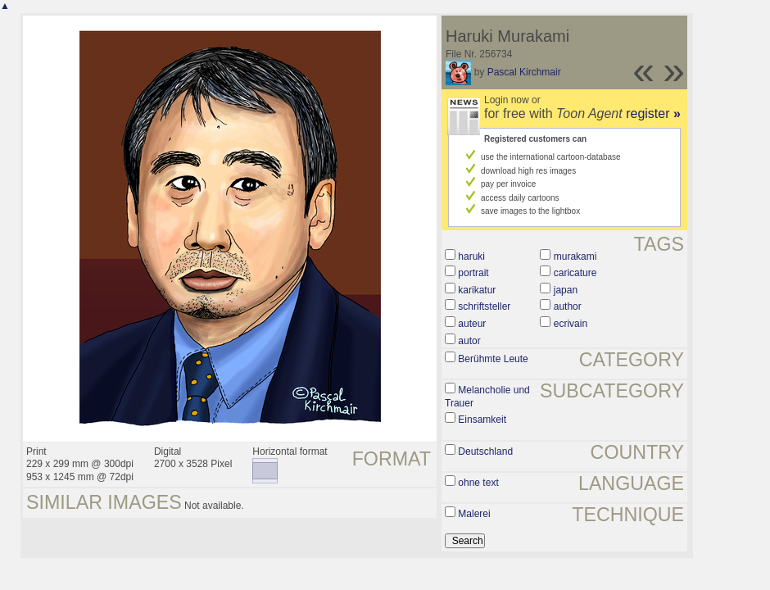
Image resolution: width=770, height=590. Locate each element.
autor (469, 341)
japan (566, 290)
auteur (472, 323)
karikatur (477, 290)
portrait (473, 273)
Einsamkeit (482, 419)
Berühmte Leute (493, 359)
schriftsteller (484, 306)
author (568, 306)
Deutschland (485, 451)
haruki (471, 256)
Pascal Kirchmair (524, 72)
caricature (575, 273)
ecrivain (570, 323)
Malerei (474, 514)
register (653, 113)
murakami (575, 256)
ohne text (478, 482)
